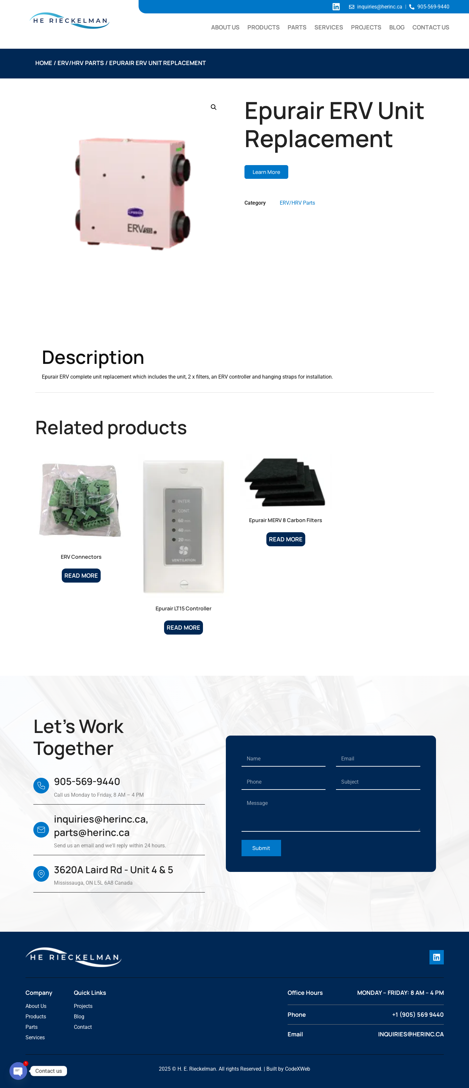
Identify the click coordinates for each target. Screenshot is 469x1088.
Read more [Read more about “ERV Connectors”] (81, 575)
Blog (397, 27)
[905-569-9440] (41, 785)
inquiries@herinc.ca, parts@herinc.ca (101, 825)
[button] (214, 107)
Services (328, 27)
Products (263, 27)
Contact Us (430, 27)
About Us (225, 27)
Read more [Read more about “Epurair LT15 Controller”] (183, 627)
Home (43, 63)
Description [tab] (66, 329)
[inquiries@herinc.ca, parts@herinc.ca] (41, 830)
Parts (297, 27)
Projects (366, 27)
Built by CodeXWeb (288, 1069)
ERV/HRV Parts (81, 63)
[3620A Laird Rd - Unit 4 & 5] (41, 874)
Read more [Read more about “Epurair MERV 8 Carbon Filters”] (286, 539)
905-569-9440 (87, 781)
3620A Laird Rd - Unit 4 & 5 (113, 869)
